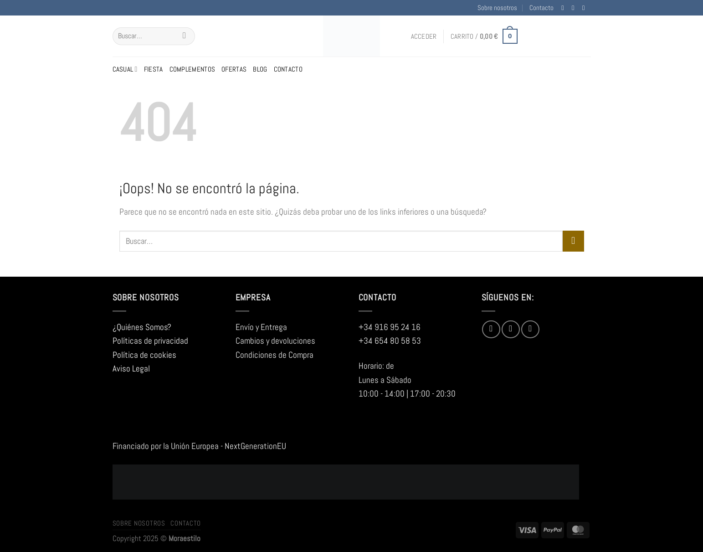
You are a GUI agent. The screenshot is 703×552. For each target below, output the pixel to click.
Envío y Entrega (261, 327)
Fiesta (153, 69)
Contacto (541, 7)
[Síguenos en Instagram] (575, 7)
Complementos (192, 69)
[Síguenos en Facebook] (564, 7)
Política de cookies (144, 355)
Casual (125, 69)
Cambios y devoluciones (275, 340)
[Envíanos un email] (585, 7)
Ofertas (233, 69)
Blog (260, 69)
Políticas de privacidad (150, 340)
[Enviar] (184, 36)
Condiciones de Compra (274, 355)
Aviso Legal (131, 368)
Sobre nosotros (497, 7)
